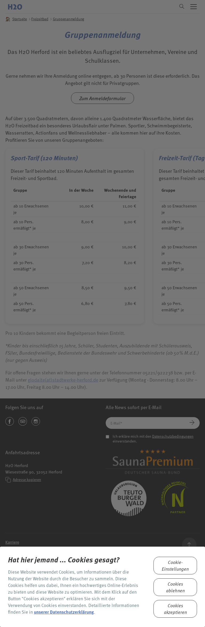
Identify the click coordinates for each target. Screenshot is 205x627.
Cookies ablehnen (175, 587)
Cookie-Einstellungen (175, 565)
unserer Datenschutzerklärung (64, 612)
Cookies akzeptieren (175, 609)
